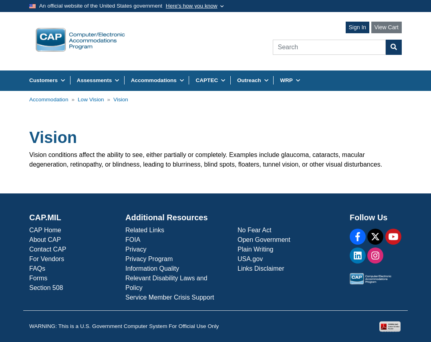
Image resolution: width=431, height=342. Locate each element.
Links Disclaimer (261, 268)
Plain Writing (256, 249)
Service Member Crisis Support (169, 297)
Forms (38, 278)
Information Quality (152, 268)
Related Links (144, 230)
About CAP (45, 239)
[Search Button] (394, 47)
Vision (120, 100)
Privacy (135, 249)
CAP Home (45, 230)
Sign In (358, 27)
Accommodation (48, 100)
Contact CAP (47, 249)
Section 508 (46, 287)
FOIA (132, 239)
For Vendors (46, 258)
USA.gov (250, 258)
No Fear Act (254, 230)
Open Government (264, 239)
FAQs (37, 268)
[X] (375, 237)
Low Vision (91, 100)
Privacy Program (149, 258)
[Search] (329, 47)
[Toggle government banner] (195, 6)
